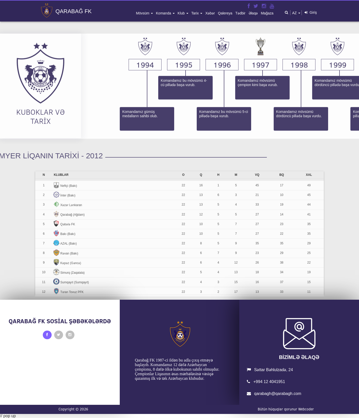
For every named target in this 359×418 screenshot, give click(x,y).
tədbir (240, 13)
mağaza (267, 13)
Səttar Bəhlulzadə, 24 (270, 370)
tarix (195, 13)
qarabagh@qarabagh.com (274, 393)
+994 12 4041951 (266, 381)
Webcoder (306, 409)
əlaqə (253, 13)
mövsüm (143, 13)
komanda (164, 13)
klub (182, 13)
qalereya (225, 13)
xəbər (210, 13)
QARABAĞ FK (73, 11)
